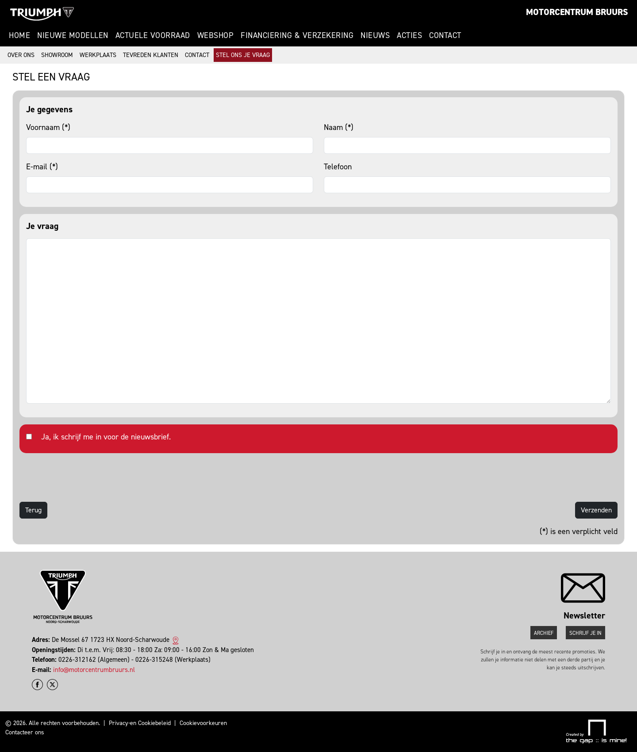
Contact (445, 35)
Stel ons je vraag (243, 55)
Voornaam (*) (48, 127)
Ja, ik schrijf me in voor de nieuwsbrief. (106, 436)
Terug (33, 510)
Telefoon (338, 166)
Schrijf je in (585, 633)
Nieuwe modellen (72, 35)
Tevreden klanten (150, 55)
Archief (543, 633)
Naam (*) (338, 127)
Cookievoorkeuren (203, 723)
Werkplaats (98, 55)
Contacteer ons (24, 732)
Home (19, 35)
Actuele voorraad (152, 35)
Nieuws (375, 35)
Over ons (21, 55)
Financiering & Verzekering (297, 35)
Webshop (215, 35)
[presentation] (86, 477)
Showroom (57, 55)
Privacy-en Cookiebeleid (140, 723)
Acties (409, 35)
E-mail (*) (42, 166)
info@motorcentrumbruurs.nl (94, 669)
